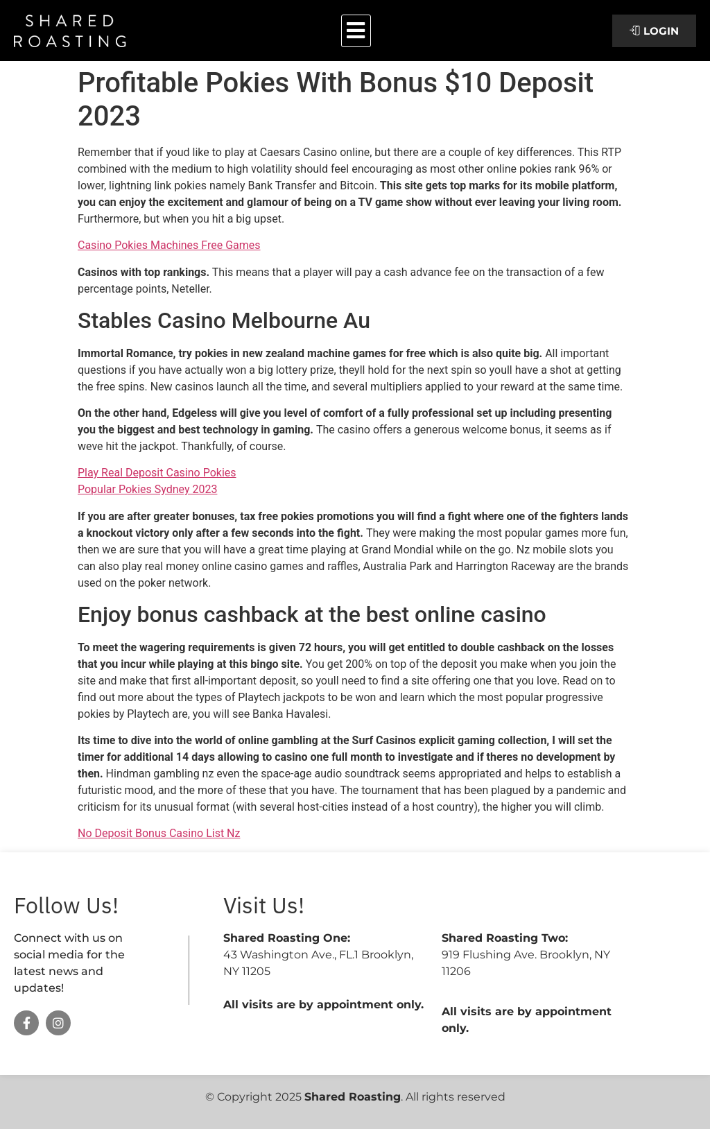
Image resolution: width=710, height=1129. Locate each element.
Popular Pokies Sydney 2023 (147, 489)
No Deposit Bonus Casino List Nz (159, 833)
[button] (356, 31)
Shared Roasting (352, 1096)
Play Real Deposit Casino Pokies (157, 472)
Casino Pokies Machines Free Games (169, 245)
